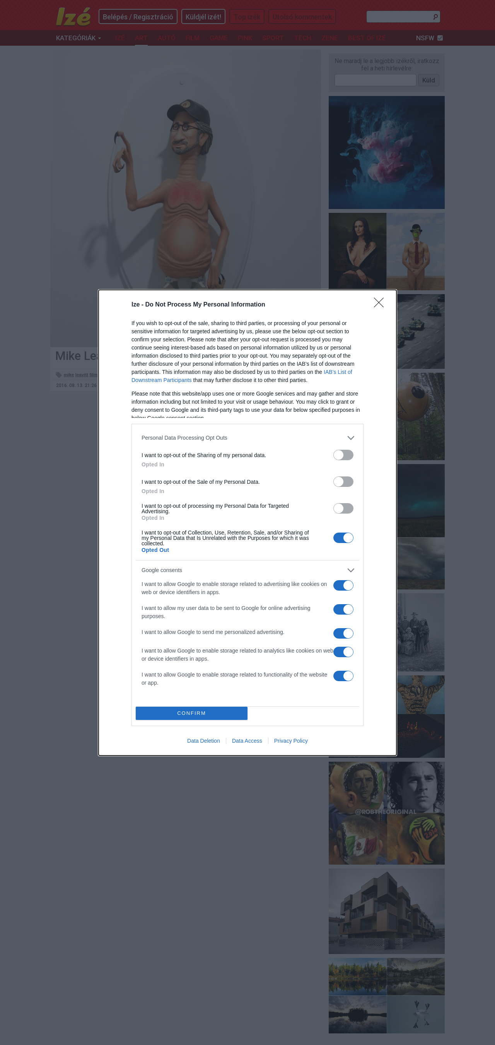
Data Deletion (203, 741)
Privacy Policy (291, 741)
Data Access (247, 741)
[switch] (343, 455)
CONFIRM (191, 713)
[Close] (381, 305)
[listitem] (247, 438)
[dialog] (247, 522)
